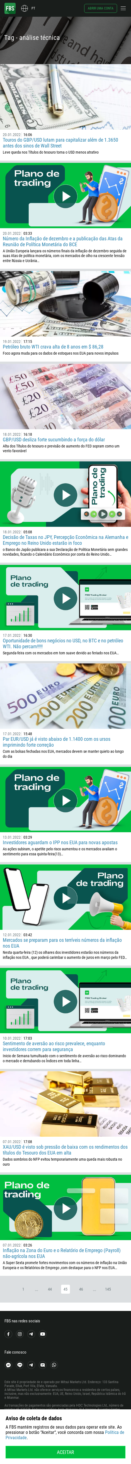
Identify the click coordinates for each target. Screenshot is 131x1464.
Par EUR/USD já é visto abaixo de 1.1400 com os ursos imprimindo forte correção (56, 742)
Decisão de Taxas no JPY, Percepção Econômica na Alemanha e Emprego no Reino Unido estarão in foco (65, 540)
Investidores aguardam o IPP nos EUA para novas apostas (60, 842)
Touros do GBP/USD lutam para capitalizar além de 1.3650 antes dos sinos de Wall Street (60, 143)
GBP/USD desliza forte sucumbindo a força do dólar (54, 439)
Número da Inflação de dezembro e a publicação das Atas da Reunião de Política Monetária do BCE (63, 241)
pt (33, 8)
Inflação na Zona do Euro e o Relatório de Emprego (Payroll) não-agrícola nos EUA (62, 1253)
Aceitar (65, 1452)
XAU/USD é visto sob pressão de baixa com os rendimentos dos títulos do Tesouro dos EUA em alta (65, 1150)
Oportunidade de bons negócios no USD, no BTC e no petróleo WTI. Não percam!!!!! (63, 643)
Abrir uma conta (100, 8)
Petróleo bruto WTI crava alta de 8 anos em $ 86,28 (53, 347)
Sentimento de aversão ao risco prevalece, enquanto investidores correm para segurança (54, 1046)
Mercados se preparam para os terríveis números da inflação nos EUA (62, 943)
